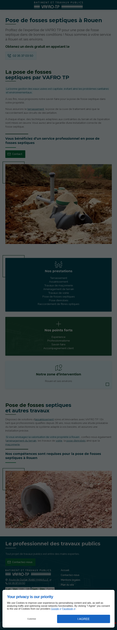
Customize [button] (31, 619)
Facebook (67, 609)
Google (55, 609)
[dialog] (58, 609)
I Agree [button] (83, 619)
